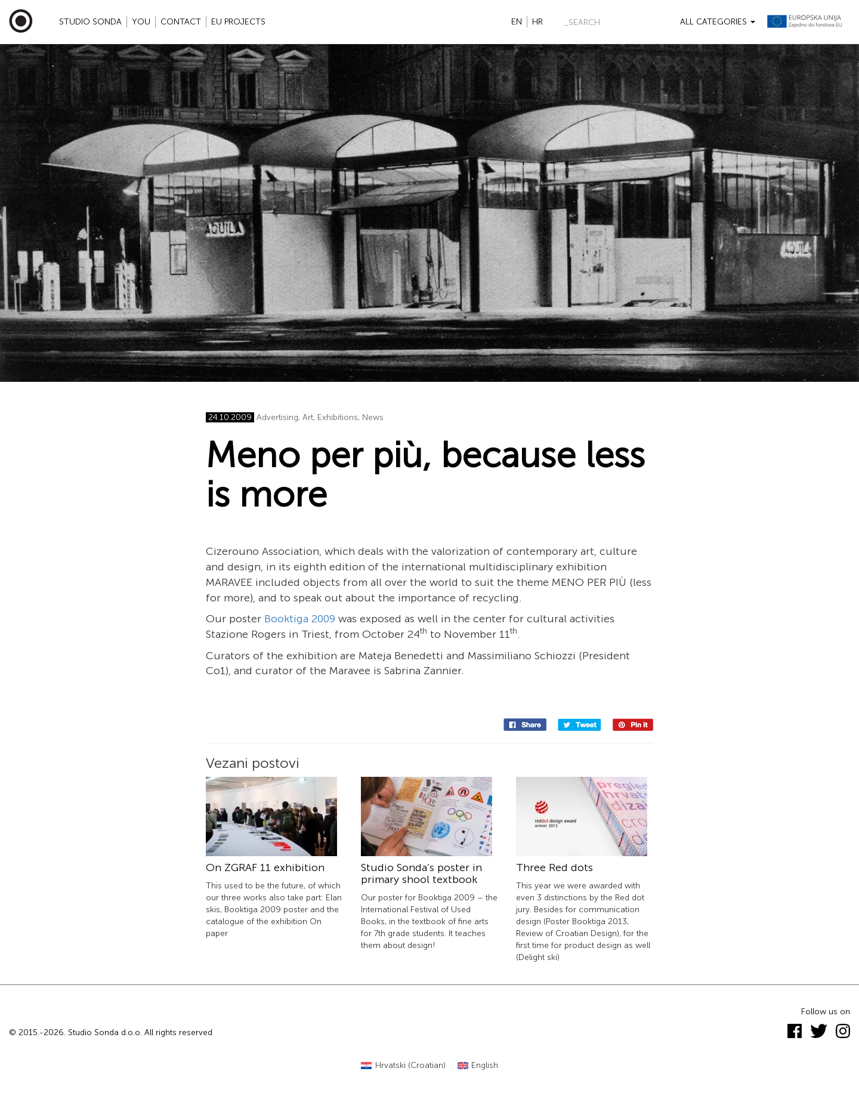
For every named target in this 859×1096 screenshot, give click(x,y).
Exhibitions (337, 417)
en (516, 22)
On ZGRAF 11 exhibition (265, 867)
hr (537, 22)
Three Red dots (554, 867)
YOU (141, 22)
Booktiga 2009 (299, 618)
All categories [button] (717, 22)
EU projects (238, 22)
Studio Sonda (90, 22)
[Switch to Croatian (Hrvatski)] (403, 1065)
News (373, 417)
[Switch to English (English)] (478, 1065)
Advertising (277, 417)
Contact (180, 22)
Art (307, 417)
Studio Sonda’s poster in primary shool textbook (421, 873)
